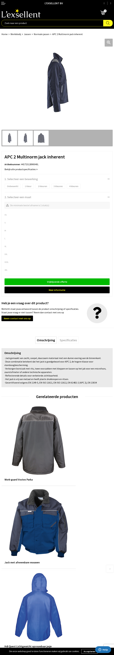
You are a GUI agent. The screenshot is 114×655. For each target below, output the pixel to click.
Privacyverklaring (10, 600)
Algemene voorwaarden (13, 596)
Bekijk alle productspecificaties (21, 169)
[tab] (46, 340)
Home (4, 34)
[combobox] (52, 23)
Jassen (27, 34)
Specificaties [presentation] (68, 340)
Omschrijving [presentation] (46, 340)
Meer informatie (57, 289)
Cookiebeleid (7, 605)
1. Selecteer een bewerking (21, 179)
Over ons (62, 551)
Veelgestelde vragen (68, 564)
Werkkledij (16, 34)
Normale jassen (41, 34)
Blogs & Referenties (68, 555)
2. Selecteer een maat (18, 197)
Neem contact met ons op (17, 318)
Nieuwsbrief (64, 560)
